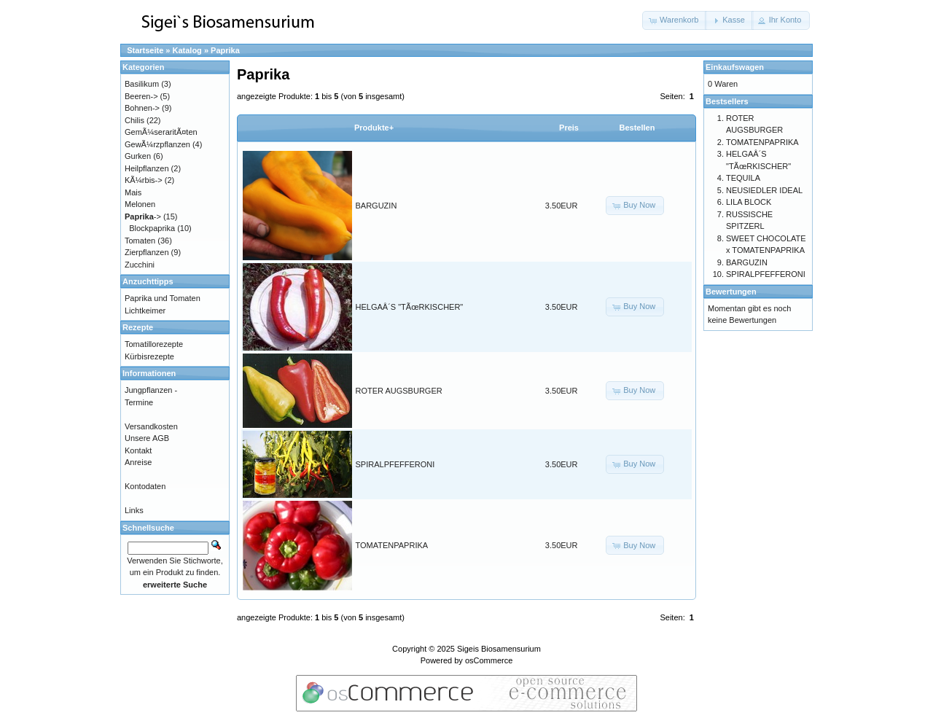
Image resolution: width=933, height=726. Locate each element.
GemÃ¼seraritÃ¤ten (161, 132)
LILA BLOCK (748, 202)
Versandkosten (151, 426)
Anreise (138, 462)
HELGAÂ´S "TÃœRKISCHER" (410, 306)
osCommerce (488, 660)
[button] (674, 20)
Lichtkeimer (145, 310)
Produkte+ (374, 127)
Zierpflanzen (147, 252)
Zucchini (140, 264)
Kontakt (138, 450)
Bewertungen (731, 291)
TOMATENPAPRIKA (392, 545)
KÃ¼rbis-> (144, 180)
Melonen (140, 204)
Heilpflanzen (147, 168)
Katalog (187, 50)
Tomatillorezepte (154, 344)
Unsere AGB (147, 438)
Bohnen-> (142, 108)
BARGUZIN (376, 205)
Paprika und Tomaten (162, 298)
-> (143, 216)
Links (134, 510)
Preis (569, 127)
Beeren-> (141, 96)
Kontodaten (145, 486)
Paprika (225, 50)
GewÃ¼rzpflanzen (157, 144)
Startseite (145, 50)
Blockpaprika (152, 228)
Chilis (134, 120)
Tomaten (140, 240)
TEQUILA (743, 177)
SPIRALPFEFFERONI (395, 464)
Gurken (138, 156)
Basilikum (142, 83)
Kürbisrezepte (149, 356)
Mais (133, 192)
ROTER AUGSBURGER (399, 390)
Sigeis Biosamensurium (499, 648)
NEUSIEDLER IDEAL (764, 190)
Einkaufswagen (735, 67)
